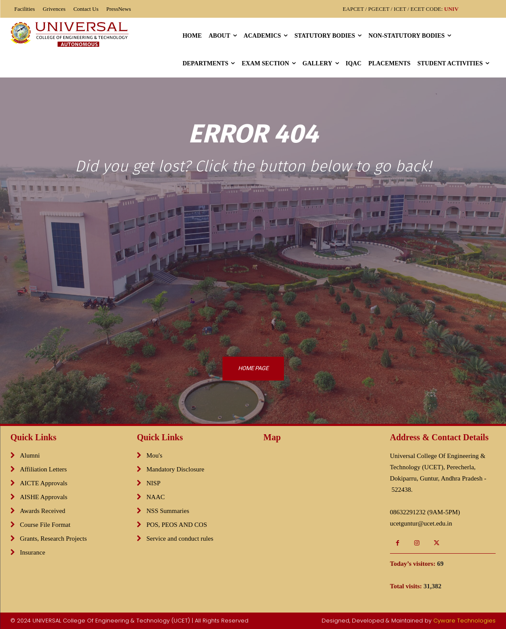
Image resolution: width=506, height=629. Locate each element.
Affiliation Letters (43, 469)
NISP (153, 483)
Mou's (154, 455)
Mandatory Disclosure (175, 469)
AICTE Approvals (44, 483)
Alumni (30, 455)
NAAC (155, 497)
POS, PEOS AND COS (176, 524)
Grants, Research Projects (53, 538)
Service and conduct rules (179, 538)
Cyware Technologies (464, 620)
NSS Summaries (167, 510)
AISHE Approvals (44, 497)
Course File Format (45, 524)
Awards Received (42, 510)
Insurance (32, 552)
